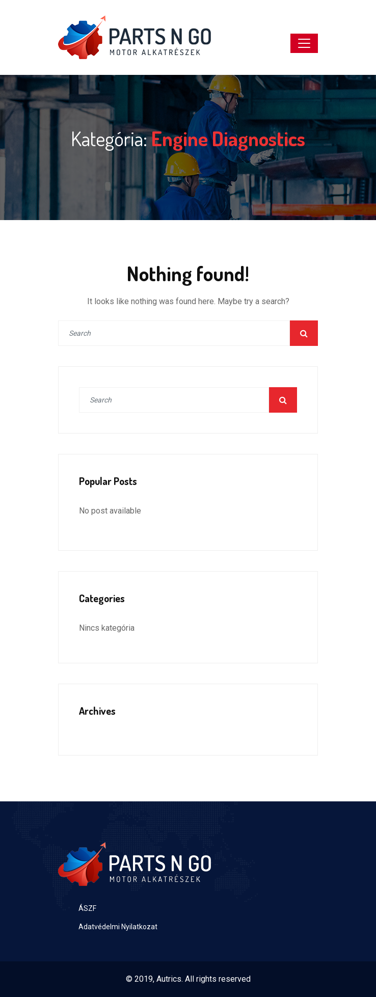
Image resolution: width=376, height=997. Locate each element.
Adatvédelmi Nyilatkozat (117, 927)
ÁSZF (87, 908)
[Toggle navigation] (304, 43)
